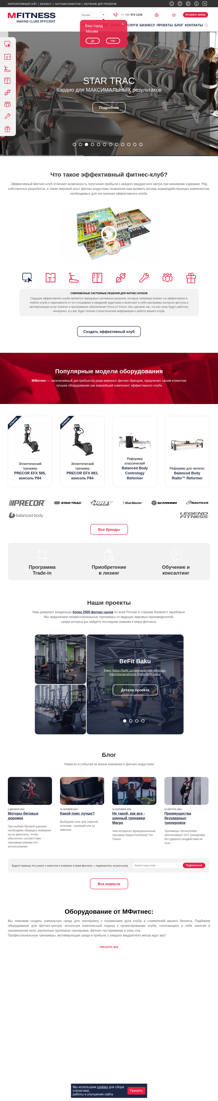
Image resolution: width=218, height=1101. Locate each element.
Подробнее (109, 108)
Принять (136, 1090)
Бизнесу (45, 4)
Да (92, 40)
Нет (113, 40)
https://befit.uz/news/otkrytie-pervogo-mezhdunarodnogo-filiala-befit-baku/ (137, 672)
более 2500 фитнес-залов (93, 612)
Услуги (131, 25)
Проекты (165, 25)
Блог (178, 25)
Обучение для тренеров (100, 4)
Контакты (194, 25)
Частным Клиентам (68, 4)
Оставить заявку (196, 14)
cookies (102, 1087)
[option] (30, 451)
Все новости (109, 884)
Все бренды (109, 530)
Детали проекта (135, 690)
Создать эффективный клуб (109, 332)
